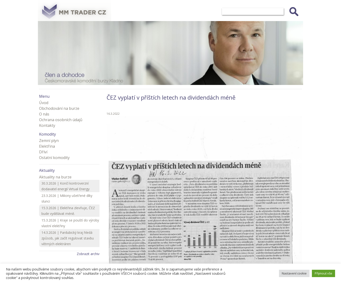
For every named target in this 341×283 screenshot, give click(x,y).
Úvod (43, 102)
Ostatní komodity (54, 157)
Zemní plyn (49, 140)
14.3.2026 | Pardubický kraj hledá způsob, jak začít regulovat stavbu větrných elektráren (67, 238)
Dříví (43, 152)
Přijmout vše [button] (323, 273)
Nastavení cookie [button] (294, 273)
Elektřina (47, 146)
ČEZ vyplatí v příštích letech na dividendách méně (171, 97)
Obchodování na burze (59, 108)
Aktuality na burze (55, 177)
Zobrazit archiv (88, 254)
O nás (44, 114)
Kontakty (47, 125)
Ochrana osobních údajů (60, 119)
